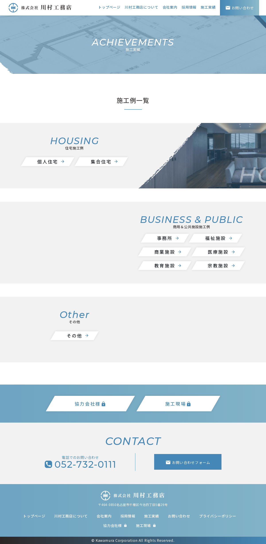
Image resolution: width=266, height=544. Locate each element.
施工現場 (146, 525)
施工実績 (208, 7)
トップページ (109, 7)
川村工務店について (141, 7)
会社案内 (170, 7)
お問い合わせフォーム (187, 462)
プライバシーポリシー (217, 516)
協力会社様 (115, 525)
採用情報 (189, 7)
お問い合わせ (179, 516)
